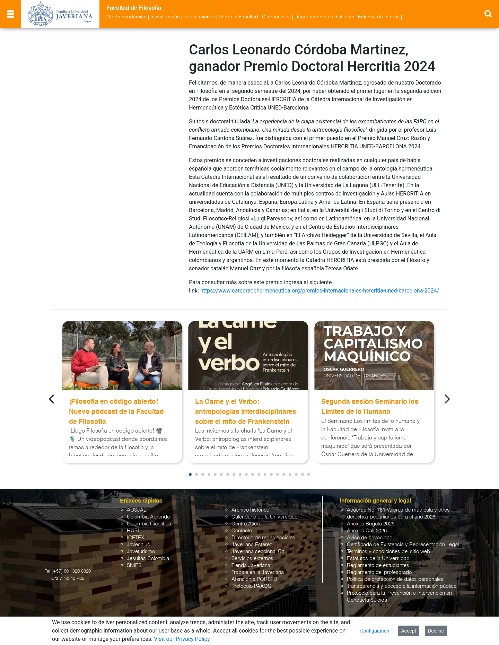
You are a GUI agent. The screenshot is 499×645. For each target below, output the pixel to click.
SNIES (134, 565)
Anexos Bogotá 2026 (370, 523)
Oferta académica (126, 17)
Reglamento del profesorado (379, 572)
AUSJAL (136, 510)
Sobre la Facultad (238, 17)
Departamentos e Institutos (324, 17)
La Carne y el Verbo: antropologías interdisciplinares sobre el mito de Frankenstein (245, 412)
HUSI (133, 530)
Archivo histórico (250, 510)
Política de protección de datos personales (395, 579)
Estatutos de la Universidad (378, 558)
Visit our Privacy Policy (182, 639)
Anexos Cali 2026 (367, 530)
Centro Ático (245, 523)
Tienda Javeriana (250, 565)
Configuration (374, 631)
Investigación (165, 17)
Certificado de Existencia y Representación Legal (403, 544)
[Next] (446, 399)
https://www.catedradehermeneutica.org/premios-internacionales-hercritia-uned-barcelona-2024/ (319, 290)
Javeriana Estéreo (251, 544)
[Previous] (52, 399)
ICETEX (135, 537)
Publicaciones (199, 17)
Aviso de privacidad (370, 537)
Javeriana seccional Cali (259, 551)
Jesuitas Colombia (148, 558)
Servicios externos (252, 558)
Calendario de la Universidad (264, 517)
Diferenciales (276, 17)
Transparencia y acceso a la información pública (401, 586)
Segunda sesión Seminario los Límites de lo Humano (370, 407)
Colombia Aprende (148, 517)
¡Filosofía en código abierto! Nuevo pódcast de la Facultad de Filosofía (116, 412)
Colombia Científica (149, 523)
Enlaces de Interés (379, 17)
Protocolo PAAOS (251, 586)
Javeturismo (141, 551)
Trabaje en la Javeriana (257, 572)
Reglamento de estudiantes (378, 565)
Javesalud (138, 544)
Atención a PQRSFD (254, 579)
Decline (436, 631)
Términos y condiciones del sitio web (388, 551)
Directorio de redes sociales (263, 537)
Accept (408, 631)
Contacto (241, 530)
